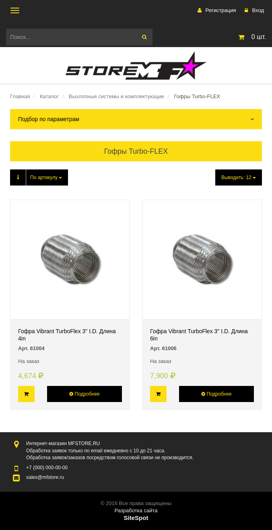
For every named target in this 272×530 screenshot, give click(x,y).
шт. (250, 37)
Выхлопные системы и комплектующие (116, 96)
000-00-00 (47, 467)
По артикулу (36, 177)
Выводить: (238, 177)
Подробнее (84, 394)
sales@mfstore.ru (45, 477)
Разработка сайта (136, 510)
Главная (20, 96)
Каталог (49, 96)
